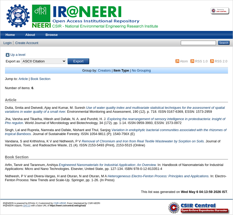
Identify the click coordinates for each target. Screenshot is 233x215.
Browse (52, 35)
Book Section (40, 79)
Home (10, 35)
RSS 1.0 (201, 61)
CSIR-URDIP (60, 203)
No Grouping (141, 70)
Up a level (17, 55)
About (30, 35)
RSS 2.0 (221, 61)
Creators (104, 70)
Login (7, 43)
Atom (184, 61)
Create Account (26, 43)
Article (23, 79)
